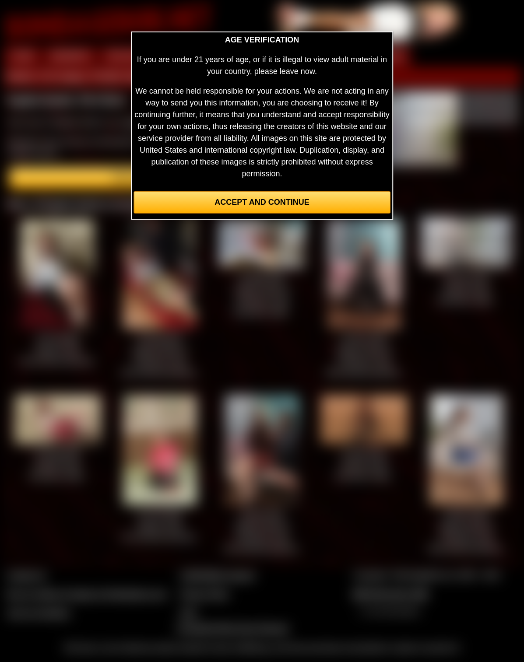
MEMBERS (70, 56)
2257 (188, 613)
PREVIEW (124, 56)
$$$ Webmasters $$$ (390, 594)
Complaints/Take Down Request (232, 628)
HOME (22, 56)
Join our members (38, 613)
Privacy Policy (204, 594)
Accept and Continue (262, 202)
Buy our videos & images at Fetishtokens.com (87, 594)
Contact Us (26, 575)
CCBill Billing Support (217, 575)
